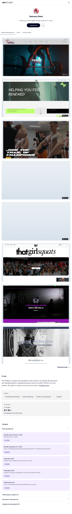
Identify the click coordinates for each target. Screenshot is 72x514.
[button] (36, 56)
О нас (18, 32)
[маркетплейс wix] (7, 3)
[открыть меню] (69, 2)
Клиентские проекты (7, 32)
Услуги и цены (26, 32)
